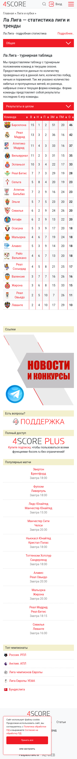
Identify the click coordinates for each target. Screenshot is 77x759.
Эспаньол (18, 164)
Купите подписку (19, 447)
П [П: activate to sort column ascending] (45, 117)
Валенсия (18, 276)
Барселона (19, 125)
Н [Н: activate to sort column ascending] (38, 117)
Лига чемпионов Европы (23, 672)
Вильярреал (20, 155)
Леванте (17, 305)
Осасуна (17, 228)
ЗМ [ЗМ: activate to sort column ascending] (52, 117)
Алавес (17, 246)
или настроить (27, 749)
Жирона (17, 285)
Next (68, 369)
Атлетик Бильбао (19, 192)
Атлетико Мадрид (19, 145)
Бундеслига (14, 689)
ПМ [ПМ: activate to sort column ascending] (61, 117)
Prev (8, 369)
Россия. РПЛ (15, 655)
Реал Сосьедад (19, 266)
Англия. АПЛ (15, 663)
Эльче (16, 201)
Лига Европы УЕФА (19, 680)
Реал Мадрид (19, 135)
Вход (55, 4)
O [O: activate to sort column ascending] (70, 117)
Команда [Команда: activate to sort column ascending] (10, 117)
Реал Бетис (19, 173)
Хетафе (17, 219)
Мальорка (18, 237)
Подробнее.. (65, 33)
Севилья (17, 210)
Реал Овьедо (20, 295)
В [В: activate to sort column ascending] (31, 117)
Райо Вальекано (19, 256)
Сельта (16, 182)
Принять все (27, 740)
